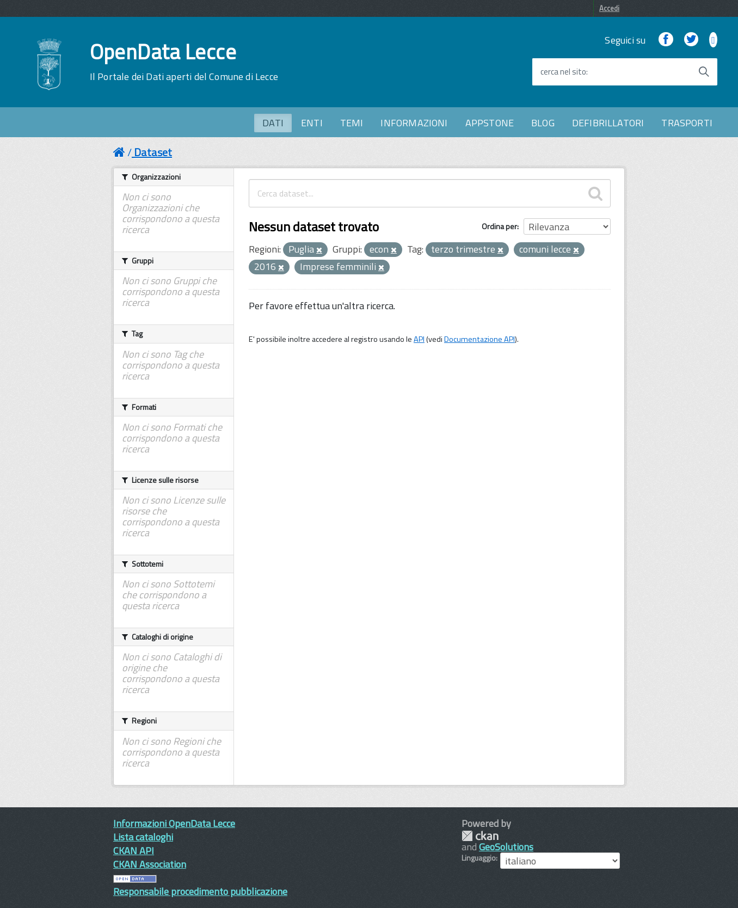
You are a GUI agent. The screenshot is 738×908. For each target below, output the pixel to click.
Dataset (153, 152)
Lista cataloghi (143, 837)
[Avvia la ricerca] (703, 71)
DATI (273, 122)
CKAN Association (149, 864)
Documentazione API (479, 339)
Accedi (609, 8)
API (419, 339)
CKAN (480, 836)
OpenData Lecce (184, 62)
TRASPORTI (686, 122)
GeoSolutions (506, 846)
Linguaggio (479, 857)
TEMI (352, 122)
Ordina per (499, 226)
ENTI (312, 122)
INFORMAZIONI (413, 122)
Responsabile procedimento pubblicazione (200, 891)
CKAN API (133, 850)
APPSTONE (489, 122)
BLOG (543, 122)
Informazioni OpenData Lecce (174, 823)
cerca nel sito (563, 71)
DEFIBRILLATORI (608, 122)
